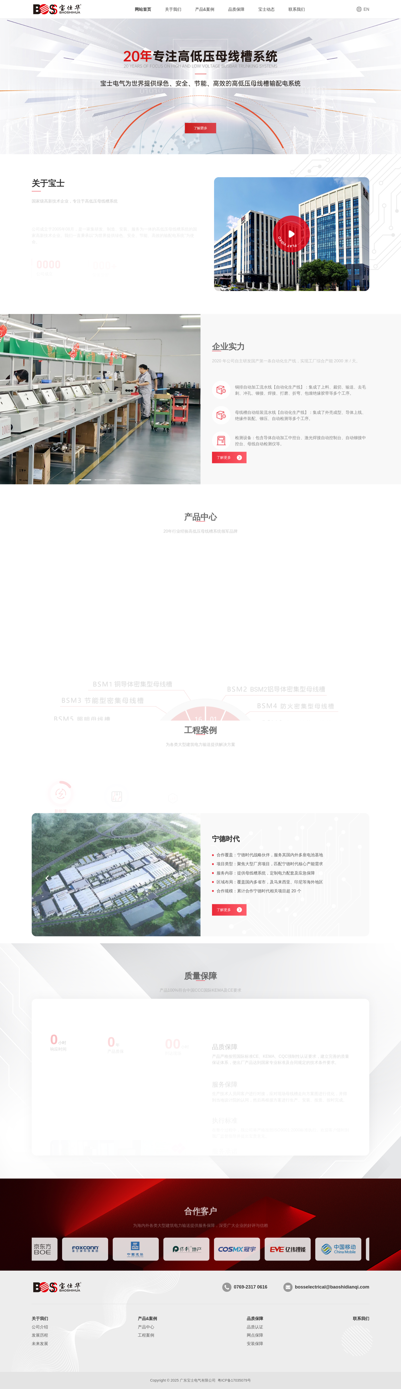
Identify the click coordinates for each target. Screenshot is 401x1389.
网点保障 (255, 1335)
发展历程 (40, 1335)
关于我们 (173, 9)
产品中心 (146, 1327)
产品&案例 (204, 9)
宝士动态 (266, 9)
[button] (85, 479)
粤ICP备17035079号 (234, 1380)
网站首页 (143, 9)
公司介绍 (40, 1327)
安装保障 (255, 1343)
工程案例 (146, 1335)
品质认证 (255, 1327)
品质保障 (236, 9)
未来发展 (40, 1343)
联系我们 (296, 9)
